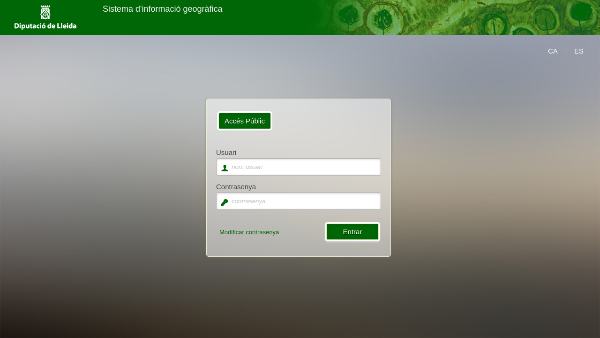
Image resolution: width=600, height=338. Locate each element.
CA (553, 51)
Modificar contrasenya (249, 232)
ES (579, 51)
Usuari (226, 152)
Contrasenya (236, 187)
